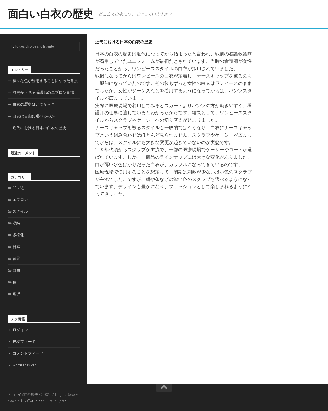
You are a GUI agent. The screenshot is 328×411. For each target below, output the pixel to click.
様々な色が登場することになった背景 (45, 80)
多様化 (18, 235)
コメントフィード (28, 353)
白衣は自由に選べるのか (34, 116)
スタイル (20, 211)
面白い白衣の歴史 (50, 14)
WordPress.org (24, 365)
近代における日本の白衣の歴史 (39, 128)
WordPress (35, 400)
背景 (16, 258)
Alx (64, 400)
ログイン (20, 329)
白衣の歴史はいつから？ (34, 104)
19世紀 (18, 188)
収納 (16, 223)
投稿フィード (24, 341)
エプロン (20, 199)
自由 (16, 270)
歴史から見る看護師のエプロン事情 (43, 92)
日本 (16, 246)
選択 (16, 294)
